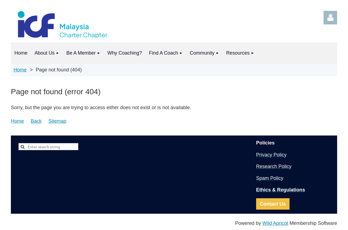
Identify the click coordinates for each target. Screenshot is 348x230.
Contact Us (273, 204)
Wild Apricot (275, 223)
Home (20, 70)
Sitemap (57, 121)
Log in (330, 17)
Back (36, 121)
